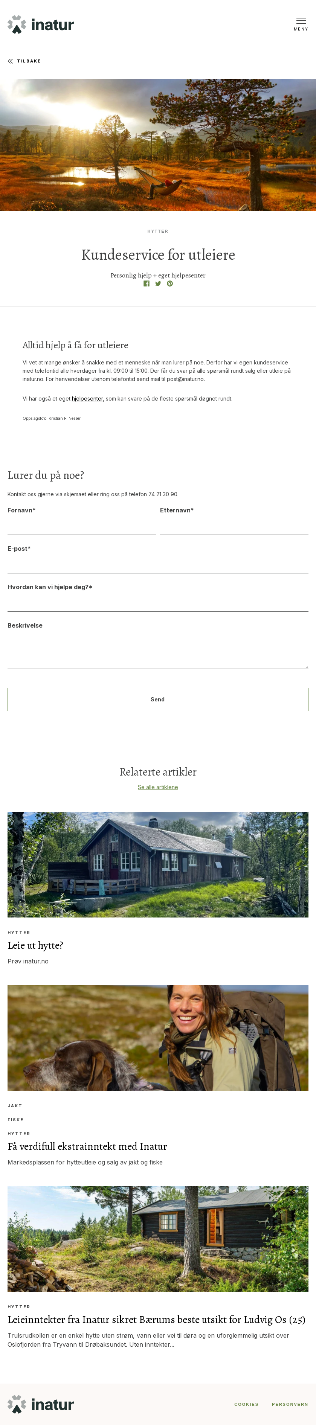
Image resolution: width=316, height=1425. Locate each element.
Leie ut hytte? (35, 945)
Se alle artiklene (158, 787)
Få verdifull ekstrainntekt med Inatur (87, 1146)
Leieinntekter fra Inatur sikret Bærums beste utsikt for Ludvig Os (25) (156, 1319)
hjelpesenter (87, 398)
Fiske (16, 1119)
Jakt (15, 1105)
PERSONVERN (290, 1404)
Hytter (158, 231)
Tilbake (24, 61)
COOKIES (246, 1404)
